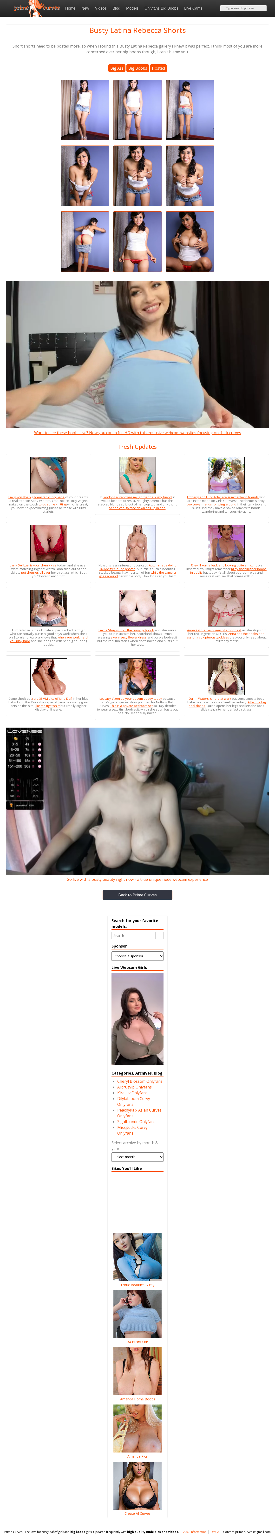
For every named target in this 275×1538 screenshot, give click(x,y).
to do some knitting (52, 504)
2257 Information (195, 1532)
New (85, 8)
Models (132, 8)
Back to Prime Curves (137, 895)
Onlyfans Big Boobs (161, 8)
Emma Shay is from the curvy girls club (126, 630)
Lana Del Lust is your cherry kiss (33, 565)
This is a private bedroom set (131, 706)
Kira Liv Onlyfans (132, 1092)
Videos (101, 8)
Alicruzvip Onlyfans (134, 1087)
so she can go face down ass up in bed (137, 508)
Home (70, 8)
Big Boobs (137, 68)
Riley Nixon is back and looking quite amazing (224, 565)
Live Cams (193, 8)
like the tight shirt (47, 706)
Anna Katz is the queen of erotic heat (214, 630)
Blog (116, 8)
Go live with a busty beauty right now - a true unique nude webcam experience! (137, 876)
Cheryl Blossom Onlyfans (140, 1081)
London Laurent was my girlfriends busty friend (137, 497)
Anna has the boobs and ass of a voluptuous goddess (225, 635)
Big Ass (117, 68)
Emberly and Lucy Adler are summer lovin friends (223, 497)
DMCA (215, 1532)
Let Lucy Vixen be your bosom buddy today (130, 698)
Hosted (158, 68)
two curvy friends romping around (211, 504)
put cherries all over (35, 572)
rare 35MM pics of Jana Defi (52, 698)
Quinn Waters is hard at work (210, 698)
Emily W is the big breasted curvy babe (36, 497)
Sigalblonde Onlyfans (136, 1121)
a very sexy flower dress (129, 637)
